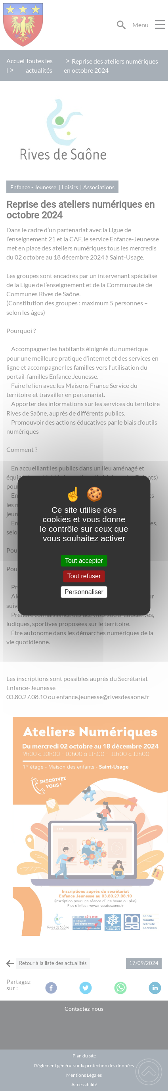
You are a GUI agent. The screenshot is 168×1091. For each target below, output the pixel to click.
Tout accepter (84, 560)
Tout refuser (84, 576)
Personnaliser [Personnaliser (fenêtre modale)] (84, 592)
